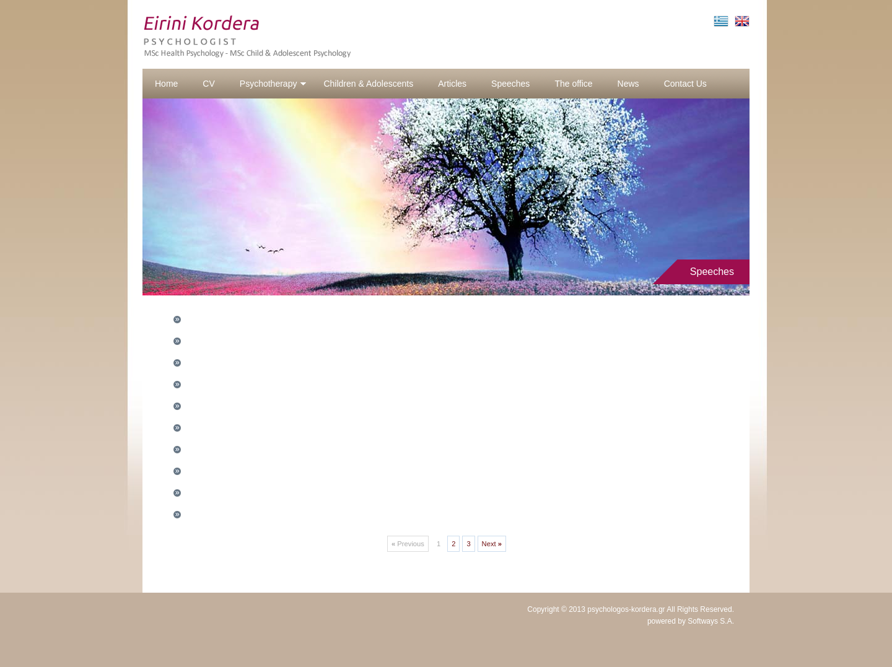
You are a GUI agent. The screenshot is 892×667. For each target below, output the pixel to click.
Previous (407, 543)
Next (492, 543)
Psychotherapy (273, 84)
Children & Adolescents (368, 84)
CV (208, 84)
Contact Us (685, 84)
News (628, 84)
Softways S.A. (711, 621)
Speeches (510, 84)
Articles (452, 84)
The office (573, 84)
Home (166, 84)
